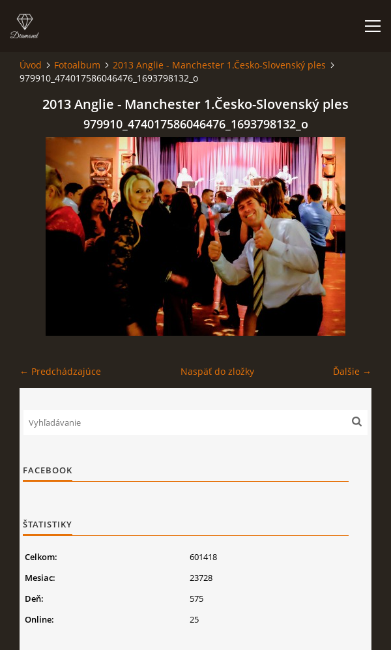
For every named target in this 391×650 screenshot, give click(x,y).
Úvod (31, 65)
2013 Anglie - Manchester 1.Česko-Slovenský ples (219, 65)
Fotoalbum (77, 65)
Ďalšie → (352, 371)
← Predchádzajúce (60, 371)
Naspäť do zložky (217, 371)
